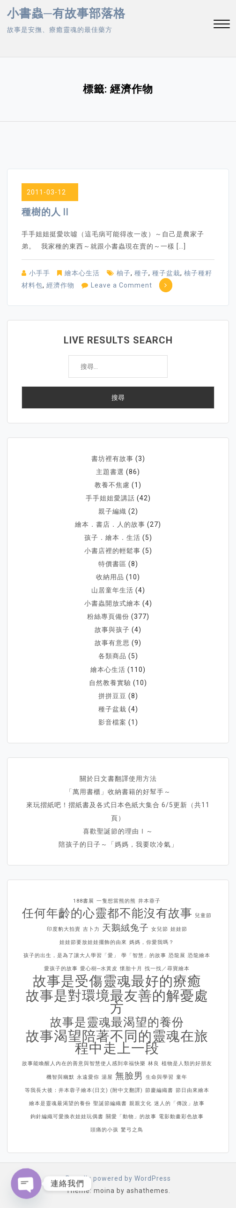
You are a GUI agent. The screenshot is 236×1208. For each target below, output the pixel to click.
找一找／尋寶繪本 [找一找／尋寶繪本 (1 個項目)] (167, 968)
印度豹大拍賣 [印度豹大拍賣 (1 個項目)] (64, 929)
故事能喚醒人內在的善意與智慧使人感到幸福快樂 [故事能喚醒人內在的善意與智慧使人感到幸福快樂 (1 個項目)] (84, 1063)
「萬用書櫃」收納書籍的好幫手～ (118, 791)
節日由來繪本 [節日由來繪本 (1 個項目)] (192, 1090)
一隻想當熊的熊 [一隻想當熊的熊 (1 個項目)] (116, 900)
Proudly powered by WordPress (118, 1178)
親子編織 (112, 511)
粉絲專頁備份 (108, 616)
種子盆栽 (166, 273)
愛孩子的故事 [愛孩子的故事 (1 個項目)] (61, 968)
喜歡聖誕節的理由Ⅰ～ (118, 830)
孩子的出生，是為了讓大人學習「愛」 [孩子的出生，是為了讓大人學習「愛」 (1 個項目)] (71, 955)
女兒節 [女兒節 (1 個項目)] (159, 929)
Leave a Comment (121, 285)
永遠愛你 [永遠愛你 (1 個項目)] (88, 1077)
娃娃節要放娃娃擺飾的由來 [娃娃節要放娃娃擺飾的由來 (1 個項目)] (93, 942)
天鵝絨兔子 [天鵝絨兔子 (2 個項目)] (125, 927)
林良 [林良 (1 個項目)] (153, 1063)
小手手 (39, 273)
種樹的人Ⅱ (46, 212)
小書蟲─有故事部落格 (66, 13)
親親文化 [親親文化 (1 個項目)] (140, 1103)
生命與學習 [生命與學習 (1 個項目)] (160, 1077)
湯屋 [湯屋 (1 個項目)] (107, 1077)
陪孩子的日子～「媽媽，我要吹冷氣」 (118, 844)
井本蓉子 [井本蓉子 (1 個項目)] (149, 900)
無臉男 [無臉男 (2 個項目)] (129, 1075)
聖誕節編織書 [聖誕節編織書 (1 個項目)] (110, 1103)
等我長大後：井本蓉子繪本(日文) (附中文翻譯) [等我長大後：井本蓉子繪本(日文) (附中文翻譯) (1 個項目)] (84, 1090)
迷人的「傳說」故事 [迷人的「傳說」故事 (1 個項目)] (179, 1103)
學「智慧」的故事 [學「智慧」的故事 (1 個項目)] (143, 955)
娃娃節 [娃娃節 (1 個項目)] (178, 929)
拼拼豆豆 (112, 695)
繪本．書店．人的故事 (110, 524)
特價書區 (112, 564)
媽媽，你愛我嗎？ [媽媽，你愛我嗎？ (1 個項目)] (151, 942)
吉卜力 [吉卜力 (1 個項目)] (91, 929)
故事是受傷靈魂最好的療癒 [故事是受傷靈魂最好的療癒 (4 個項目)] (117, 980)
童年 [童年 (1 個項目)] (181, 1077)
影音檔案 (112, 721)
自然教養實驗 (110, 682)
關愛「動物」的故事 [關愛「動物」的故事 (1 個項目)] (131, 1116)
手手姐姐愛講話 (110, 498)
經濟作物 (60, 285)
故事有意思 (112, 643)
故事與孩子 (112, 629)
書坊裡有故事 (112, 458)
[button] (222, 25)
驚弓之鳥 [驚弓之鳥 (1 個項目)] (132, 1129)
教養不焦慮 (112, 485)
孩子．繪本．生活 (112, 537)
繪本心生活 (82, 273)
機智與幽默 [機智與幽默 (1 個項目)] (60, 1077)
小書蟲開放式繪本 (112, 603)
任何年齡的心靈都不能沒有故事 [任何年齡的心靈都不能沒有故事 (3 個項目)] (107, 913)
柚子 (124, 273)
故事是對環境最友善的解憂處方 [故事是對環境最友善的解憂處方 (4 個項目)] (117, 1001)
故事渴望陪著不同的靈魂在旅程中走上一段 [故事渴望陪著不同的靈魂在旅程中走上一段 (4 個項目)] (117, 1041)
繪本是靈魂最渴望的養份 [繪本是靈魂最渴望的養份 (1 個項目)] (60, 1103)
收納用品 (110, 577)
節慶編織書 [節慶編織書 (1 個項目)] (159, 1090)
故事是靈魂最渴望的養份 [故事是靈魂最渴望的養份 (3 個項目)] (117, 1022)
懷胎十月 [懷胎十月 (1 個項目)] (131, 968)
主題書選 (110, 471)
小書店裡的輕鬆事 (112, 550)
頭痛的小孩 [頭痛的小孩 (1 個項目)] (104, 1129)
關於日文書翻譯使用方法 (118, 778)
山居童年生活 (112, 590)
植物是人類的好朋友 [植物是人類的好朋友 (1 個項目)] (187, 1063)
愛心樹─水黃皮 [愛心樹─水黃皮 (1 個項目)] (99, 968)
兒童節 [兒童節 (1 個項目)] (203, 915)
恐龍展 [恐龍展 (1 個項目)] (177, 955)
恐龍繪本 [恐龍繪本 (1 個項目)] (199, 955)
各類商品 (112, 656)
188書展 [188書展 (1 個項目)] (83, 900)
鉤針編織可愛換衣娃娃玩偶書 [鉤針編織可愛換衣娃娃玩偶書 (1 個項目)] (66, 1116)
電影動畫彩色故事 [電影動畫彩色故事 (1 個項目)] (181, 1116)
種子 (141, 273)
